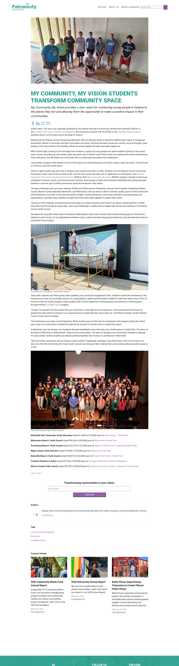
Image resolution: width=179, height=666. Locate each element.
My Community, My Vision (99, 177)
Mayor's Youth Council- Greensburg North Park (116, 445)
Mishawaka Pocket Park (106, 440)
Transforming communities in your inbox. (89, 482)
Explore (102, 7)
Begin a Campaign (130, 7)
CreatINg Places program (129, 132)
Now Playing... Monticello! (116, 435)
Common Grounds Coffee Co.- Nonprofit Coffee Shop (114, 466)
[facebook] (33, 123)
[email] (48, 123)
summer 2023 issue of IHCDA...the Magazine (54, 132)
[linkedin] (38, 123)
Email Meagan (47, 515)
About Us (114, 7)
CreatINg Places (53, 305)
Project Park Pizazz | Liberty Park (108, 456)
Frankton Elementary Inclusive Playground (108, 461)
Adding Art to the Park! (101, 451)
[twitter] (43, 123)
